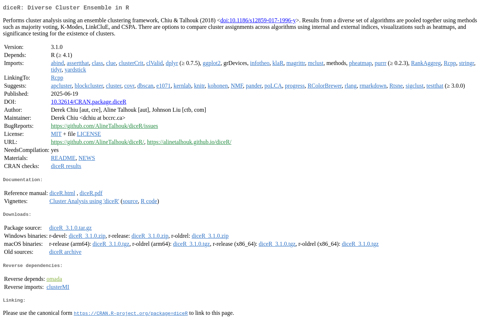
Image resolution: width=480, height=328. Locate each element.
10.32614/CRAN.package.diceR (88, 103)
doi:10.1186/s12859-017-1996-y (258, 22)
